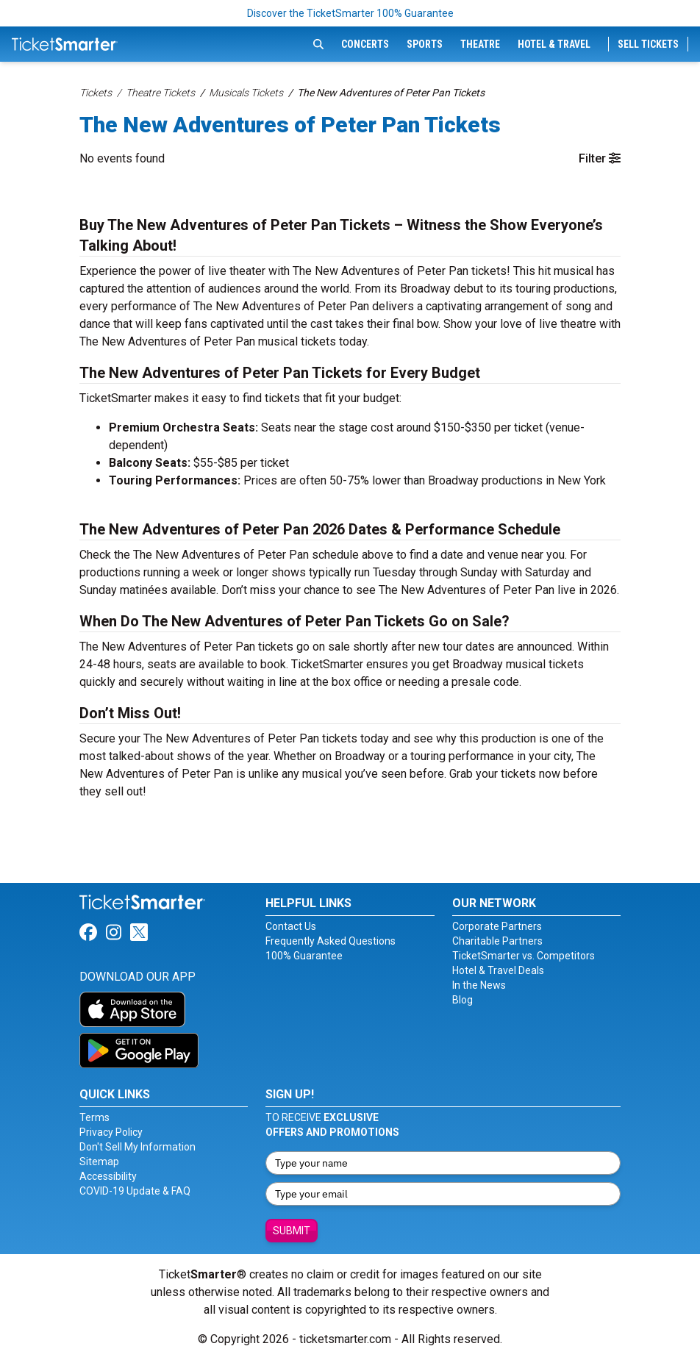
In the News (479, 985)
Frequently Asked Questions (330, 941)
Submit (291, 1230)
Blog (462, 1000)
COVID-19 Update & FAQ (134, 1191)
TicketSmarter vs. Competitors (523, 956)
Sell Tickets (648, 44)
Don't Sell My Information (137, 1147)
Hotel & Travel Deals (498, 970)
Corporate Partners (497, 926)
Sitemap (99, 1161)
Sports (425, 44)
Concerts (365, 44)
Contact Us (290, 926)
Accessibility (108, 1176)
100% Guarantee (304, 956)
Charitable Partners (497, 941)
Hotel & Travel (554, 44)
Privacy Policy (111, 1132)
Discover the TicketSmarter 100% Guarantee (350, 13)
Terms (94, 1117)
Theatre (480, 44)
